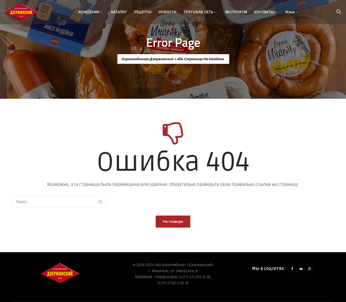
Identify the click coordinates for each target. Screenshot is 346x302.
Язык (290, 12)
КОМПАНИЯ (89, 12)
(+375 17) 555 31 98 (194, 277)
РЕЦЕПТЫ (142, 12)
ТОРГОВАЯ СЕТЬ (198, 12)
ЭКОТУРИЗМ (236, 12)
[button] (173, 222)
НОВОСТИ (167, 12)
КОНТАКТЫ (264, 12)
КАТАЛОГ (119, 12)
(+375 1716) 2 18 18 (173, 283)
